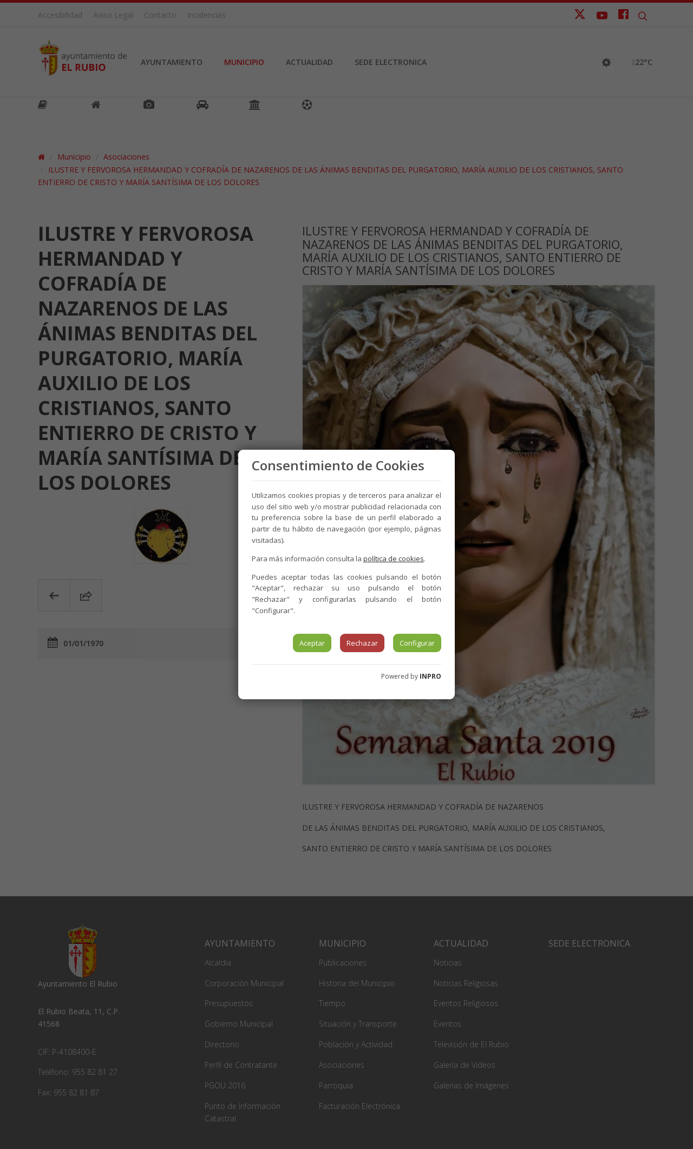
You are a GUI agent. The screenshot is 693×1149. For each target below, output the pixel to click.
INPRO (430, 676)
